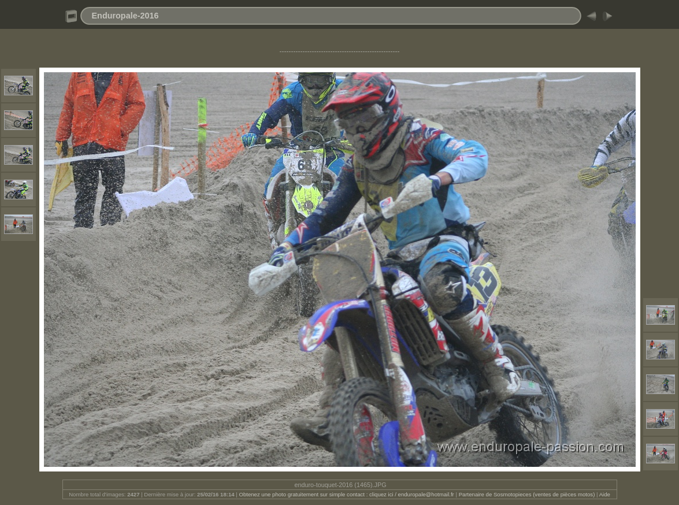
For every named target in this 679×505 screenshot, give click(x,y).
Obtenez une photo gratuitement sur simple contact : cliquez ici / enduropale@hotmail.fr (346, 494)
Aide (604, 494)
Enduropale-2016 (125, 15)
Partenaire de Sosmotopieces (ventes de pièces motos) (527, 494)
